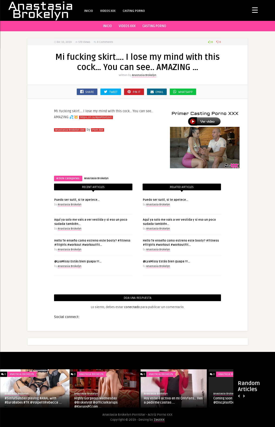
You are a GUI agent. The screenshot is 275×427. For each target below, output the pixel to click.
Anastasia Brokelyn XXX (69, 130)
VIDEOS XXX (107, 11)
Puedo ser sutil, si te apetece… (76, 200)
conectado (132, 307)
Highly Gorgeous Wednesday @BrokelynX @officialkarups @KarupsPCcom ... (96, 402)
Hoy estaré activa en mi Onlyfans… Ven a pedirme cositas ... (173, 400)
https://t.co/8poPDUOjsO (96, 117)
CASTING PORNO (134, 11)
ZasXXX (159, 420)
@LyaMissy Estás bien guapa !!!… (77, 261)
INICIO (88, 11)
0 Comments (105, 42)
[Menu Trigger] (255, 9)
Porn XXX (97, 130)
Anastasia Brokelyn (144, 75)
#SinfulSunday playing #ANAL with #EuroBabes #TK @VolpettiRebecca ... (33, 400)
